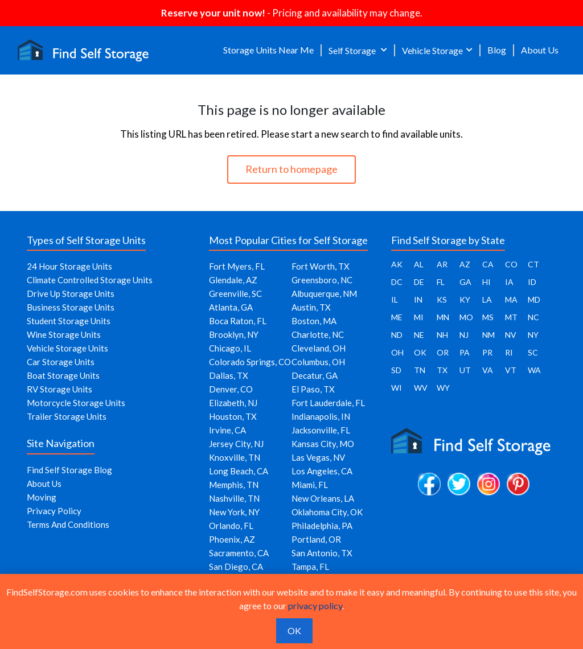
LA (487, 299)
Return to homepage (291, 169)
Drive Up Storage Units (70, 293)
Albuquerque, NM (324, 293)
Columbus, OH (318, 362)
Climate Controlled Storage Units (90, 280)
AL (419, 264)
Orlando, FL (231, 525)
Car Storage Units (61, 362)
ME (397, 317)
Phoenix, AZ (232, 539)
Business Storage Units (70, 307)
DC (397, 282)
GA (465, 282)
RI (509, 352)
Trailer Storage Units (66, 416)
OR (443, 352)
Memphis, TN (233, 484)
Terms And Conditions (68, 524)
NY (533, 335)
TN (419, 370)
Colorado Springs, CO (250, 362)
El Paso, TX (313, 389)
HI (486, 282)
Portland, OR (316, 539)
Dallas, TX (228, 375)
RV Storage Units (59, 389)
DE (419, 282)
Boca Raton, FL (237, 321)
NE (419, 335)
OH (397, 352)
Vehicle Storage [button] (432, 50)
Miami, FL (310, 484)
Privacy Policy (54, 511)
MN (443, 317)
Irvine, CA (227, 430)
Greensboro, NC (322, 280)
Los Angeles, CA (322, 471)
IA (509, 282)
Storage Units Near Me (268, 49)
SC (533, 352)
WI (396, 387)
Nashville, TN (234, 498)
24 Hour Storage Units (69, 266)
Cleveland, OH (319, 348)
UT (465, 370)
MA (511, 299)
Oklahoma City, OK (327, 512)
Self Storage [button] (353, 50)
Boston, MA (314, 321)
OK (420, 352)
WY (443, 387)
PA (464, 352)
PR (487, 352)
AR (442, 264)
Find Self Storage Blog (69, 470)
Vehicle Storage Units (67, 348)
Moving (41, 497)
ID (532, 282)
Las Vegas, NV (318, 457)
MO (466, 317)
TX (442, 370)
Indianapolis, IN (321, 416)
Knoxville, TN (234, 457)
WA (534, 370)
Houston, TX (233, 416)
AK (397, 264)
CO (511, 264)
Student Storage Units (68, 321)
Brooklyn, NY (233, 334)
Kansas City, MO (323, 444)
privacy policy (315, 605)
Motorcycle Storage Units (76, 403)
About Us (540, 49)
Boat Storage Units (63, 375)
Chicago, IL (230, 348)
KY (464, 299)
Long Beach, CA (238, 471)
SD (396, 370)
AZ (464, 264)
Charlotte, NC (318, 334)
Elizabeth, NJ (233, 403)
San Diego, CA (236, 566)
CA (488, 264)
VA (487, 370)
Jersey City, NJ (236, 444)
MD (534, 299)
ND (397, 335)
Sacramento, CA (239, 553)
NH (442, 335)
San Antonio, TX (322, 553)
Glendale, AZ (233, 280)
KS (442, 299)
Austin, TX (311, 307)
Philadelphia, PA (322, 525)
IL (394, 299)
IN (418, 299)
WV (421, 387)
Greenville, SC (235, 293)
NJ (464, 335)
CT (533, 264)
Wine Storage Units (64, 334)
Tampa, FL (310, 566)
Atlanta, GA (231, 307)
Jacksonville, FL (321, 430)
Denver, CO (231, 389)
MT (511, 317)
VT (510, 370)
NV (510, 335)
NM (488, 335)
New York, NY (234, 512)
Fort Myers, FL (237, 266)
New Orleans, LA (323, 498)
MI (419, 317)
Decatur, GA (315, 375)
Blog (496, 49)
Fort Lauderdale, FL (328, 403)
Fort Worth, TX (321, 266)
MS (488, 317)
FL (441, 282)
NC (533, 317)
